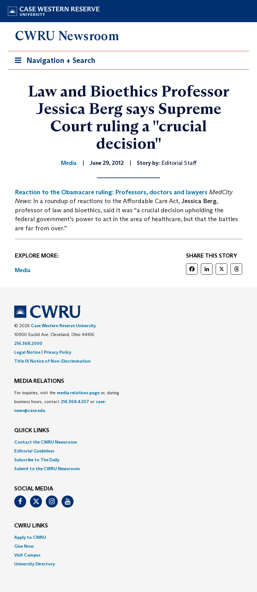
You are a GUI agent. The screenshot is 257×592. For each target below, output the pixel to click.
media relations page (78, 393)
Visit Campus (27, 555)
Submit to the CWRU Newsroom (47, 468)
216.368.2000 (28, 343)
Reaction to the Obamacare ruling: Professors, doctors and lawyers (111, 192)
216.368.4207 (75, 401)
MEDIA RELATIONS (39, 381)
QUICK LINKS (31, 430)
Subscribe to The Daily (36, 460)
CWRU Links (31, 526)
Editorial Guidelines (34, 451)
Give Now (23, 546)
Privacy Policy (57, 352)
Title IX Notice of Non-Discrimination (52, 361)
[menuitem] (128, 442)
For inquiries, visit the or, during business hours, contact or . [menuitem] (66, 401)
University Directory (34, 564)
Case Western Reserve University (63, 325)
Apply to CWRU (30, 537)
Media (23, 270)
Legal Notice (27, 352)
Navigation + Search (53, 61)
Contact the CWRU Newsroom (45, 442)
